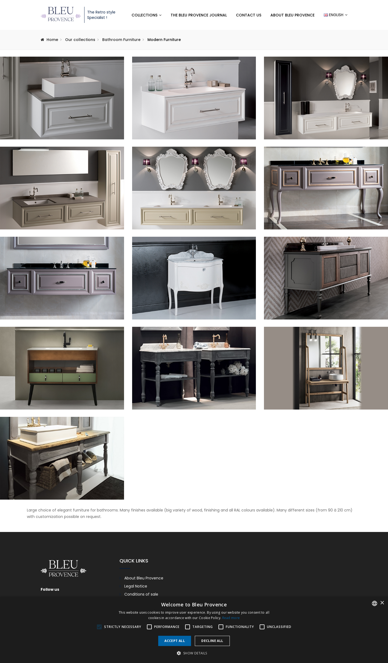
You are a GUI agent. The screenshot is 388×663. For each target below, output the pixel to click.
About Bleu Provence (292, 15)
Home (52, 39)
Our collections (80, 39)
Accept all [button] (174, 640)
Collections (144, 15)
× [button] (382, 603)
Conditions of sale (141, 594)
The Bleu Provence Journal (199, 15)
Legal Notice (135, 586)
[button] (194, 653)
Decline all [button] (212, 640)
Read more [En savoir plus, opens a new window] (231, 618)
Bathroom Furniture (121, 39)
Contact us (248, 15)
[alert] (194, 630)
